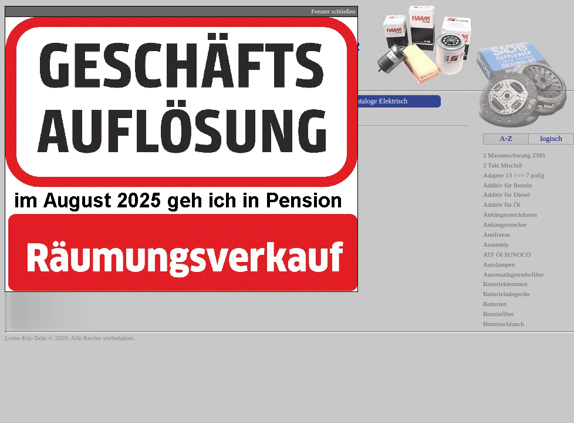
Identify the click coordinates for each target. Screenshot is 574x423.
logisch (551, 138)
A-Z (505, 138)
